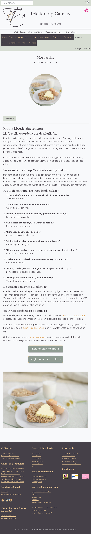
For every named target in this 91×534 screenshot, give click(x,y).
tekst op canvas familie (73, 315)
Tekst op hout (37, 482)
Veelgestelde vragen (70, 461)
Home (4, 37)
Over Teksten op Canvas (71, 464)
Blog (33, 466)
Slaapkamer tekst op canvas (12, 471)
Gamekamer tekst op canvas (12, 482)
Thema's (68, 37)
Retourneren (36, 497)
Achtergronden (37, 461)
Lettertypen (36, 456)
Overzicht (9, 118)
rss (43, 529)
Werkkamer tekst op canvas (12, 479)
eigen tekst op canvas (34, 328)
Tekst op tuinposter (39, 479)
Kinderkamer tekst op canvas (12, 476)
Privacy (34, 494)
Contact (32, 43)
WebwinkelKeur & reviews (42, 502)
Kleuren (48, 37)
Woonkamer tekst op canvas (12, 468)
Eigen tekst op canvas (34, 37)
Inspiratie (80, 37)
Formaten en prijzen (70, 453)
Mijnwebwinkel (71, 529)
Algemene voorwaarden (41, 492)
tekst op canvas (38, 337)
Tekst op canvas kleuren (10, 458)
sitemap (38, 529)
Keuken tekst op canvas (10, 474)
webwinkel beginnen (51, 529)
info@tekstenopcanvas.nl (11, 494)
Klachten (35, 500)
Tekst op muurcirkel (39, 476)
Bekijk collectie (82, 48)
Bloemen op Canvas (9, 518)
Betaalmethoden (68, 456)
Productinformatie (69, 458)
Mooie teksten (37, 464)
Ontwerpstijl (36, 458)
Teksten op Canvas (8, 516)
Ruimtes (57, 37)
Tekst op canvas (16, 37)
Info (24, 43)
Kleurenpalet (36, 453)
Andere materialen (11, 43)
